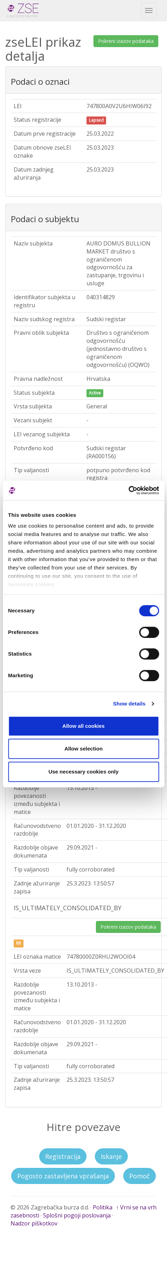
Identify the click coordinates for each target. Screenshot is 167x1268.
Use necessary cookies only (83, 772)
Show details (129, 704)
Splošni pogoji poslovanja (77, 1215)
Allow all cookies (83, 726)
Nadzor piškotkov (34, 1223)
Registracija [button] (63, 1156)
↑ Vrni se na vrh (136, 1207)
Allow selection (83, 749)
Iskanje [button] (111, 1156)
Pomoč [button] (139, 1176)
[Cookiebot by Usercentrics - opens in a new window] (128, 490)
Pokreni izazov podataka (126, 41)
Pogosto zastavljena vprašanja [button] (63, 1176)
